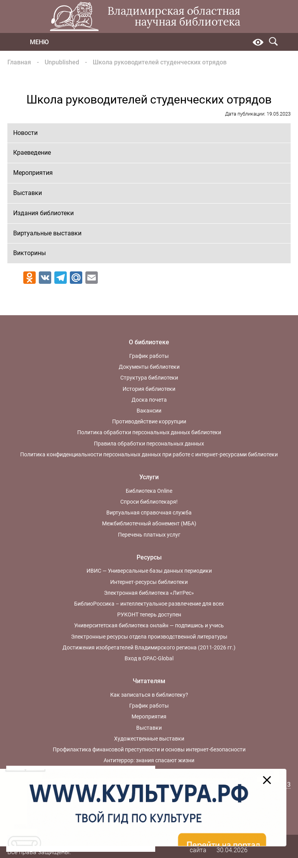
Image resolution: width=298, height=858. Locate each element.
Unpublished (62, 62)
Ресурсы (149, 557)
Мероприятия (33, 172)
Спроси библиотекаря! (149, 502)
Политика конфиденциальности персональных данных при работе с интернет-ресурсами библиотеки (149, 454)
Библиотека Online (149, 491)
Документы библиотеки (149, 367)
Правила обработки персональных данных (149, 443)
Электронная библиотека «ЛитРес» (149, 593)
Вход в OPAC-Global (149, 658)
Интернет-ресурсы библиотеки (149, 582)
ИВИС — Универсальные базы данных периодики (149, 571)
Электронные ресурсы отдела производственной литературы (149, 637)
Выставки (27, 193)
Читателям (149, 681)
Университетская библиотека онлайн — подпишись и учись (149, 625)
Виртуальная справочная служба (149, 512)
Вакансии (149, 410)
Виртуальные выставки (47, 233)
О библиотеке (149, 342)
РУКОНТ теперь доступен (149, 614)
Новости (25, 132)
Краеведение (32, 152)
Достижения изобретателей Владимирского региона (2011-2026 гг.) (149, 647)
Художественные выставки (149, 738)
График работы (149, 356)
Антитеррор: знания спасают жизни (149, 760)
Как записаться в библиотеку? (149, 695)
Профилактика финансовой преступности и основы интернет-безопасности (149, 749)
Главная (19, 62)
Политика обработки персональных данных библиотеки (149, 432)
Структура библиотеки (149, 378)
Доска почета (149, 400)
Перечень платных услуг (149, 535)
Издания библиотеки (43, 213)
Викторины (29, 253)
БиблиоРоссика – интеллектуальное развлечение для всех (149, 604)
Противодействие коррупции (149, 421)
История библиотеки (149, 389)
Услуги (149, 477)
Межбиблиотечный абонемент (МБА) (149, 523)
